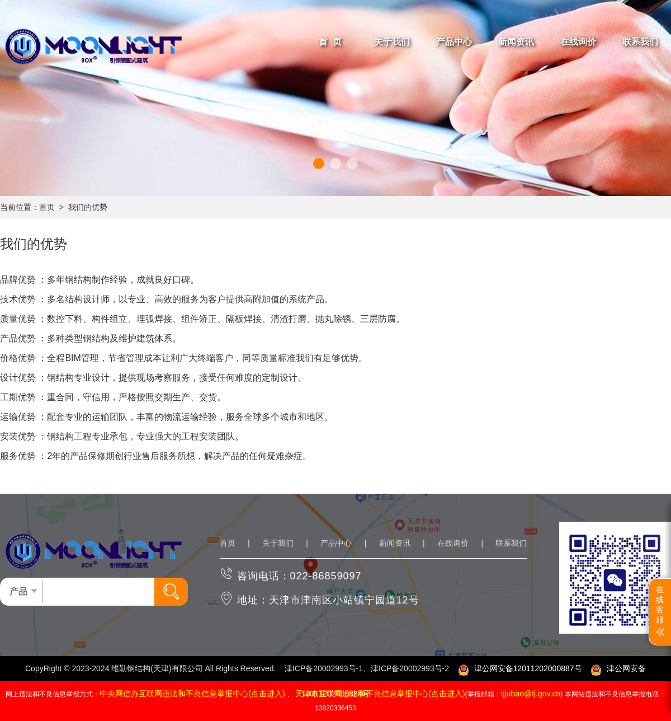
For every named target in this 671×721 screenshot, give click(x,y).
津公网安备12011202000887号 (520, 668)
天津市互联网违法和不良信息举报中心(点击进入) (380, 693)
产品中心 (336, 543)
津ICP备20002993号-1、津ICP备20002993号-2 (367, 668)
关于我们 (278, 543)
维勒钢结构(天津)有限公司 (156, 668)
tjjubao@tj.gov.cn (531, 693)
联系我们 (511, 543)
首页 (47, 207)
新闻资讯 (394, 543)
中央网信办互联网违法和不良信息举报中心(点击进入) (192, 693)
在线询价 (453, 543)
